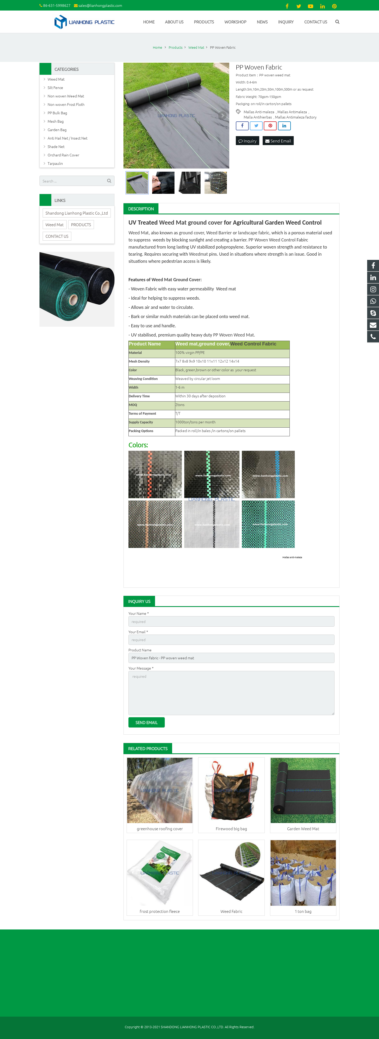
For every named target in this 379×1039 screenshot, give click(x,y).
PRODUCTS (81, 224)
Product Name (140, 649)
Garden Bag (57, 129)
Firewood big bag (231, 828)
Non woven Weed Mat (66, 95)
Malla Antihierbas (258, 117)
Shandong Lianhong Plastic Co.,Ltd (77, 213)
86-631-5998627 (57, 5)
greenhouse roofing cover (160, 828)
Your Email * (138, 631)
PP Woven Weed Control (272, 240)
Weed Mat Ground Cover (176, 280)
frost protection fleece (160, 911)
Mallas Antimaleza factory (296, 117)
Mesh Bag (56, 121)
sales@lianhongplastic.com (100, 5)
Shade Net (56, 146)
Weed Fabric (231, 911)
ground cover (205, 222)
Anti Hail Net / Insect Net (67, 138)
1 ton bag (303, 911)
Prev (130, 115)
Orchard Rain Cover (63, 154)
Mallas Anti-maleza (259, 111)
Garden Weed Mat (303, 828)
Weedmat (198, 254)
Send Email (278, 141)
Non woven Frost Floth (66, 104)
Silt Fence (55, 87)
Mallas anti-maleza (292, 557)
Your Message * (141, 668)
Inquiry (247, 141)
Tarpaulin (55, 163)
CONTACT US (57, 236)
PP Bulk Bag (57, 112)
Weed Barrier (219, 233)
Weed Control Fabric (253, 344)
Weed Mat (173, 222)
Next (222, 115)
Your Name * (138, 613)
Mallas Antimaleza (292, 111)
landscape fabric (253, 233)
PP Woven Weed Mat (233, 335)
